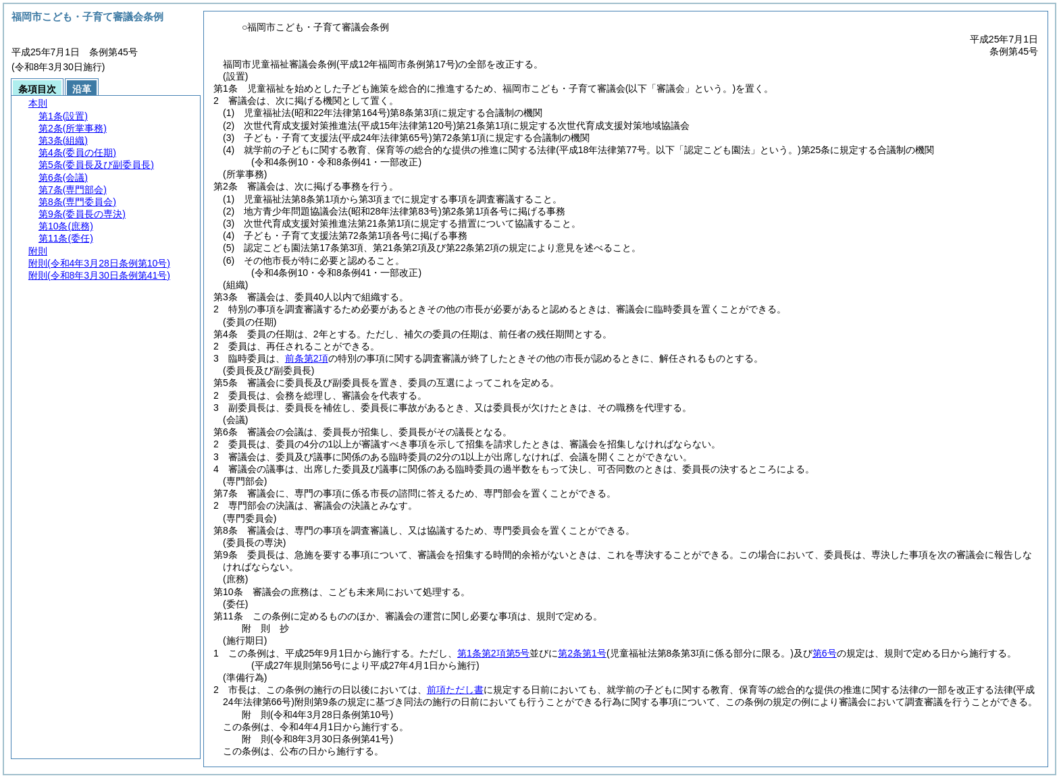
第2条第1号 (582, 653)
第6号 (824, 653)
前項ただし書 (455, 689)
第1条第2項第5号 (493, 653)
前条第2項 (306, 358)
